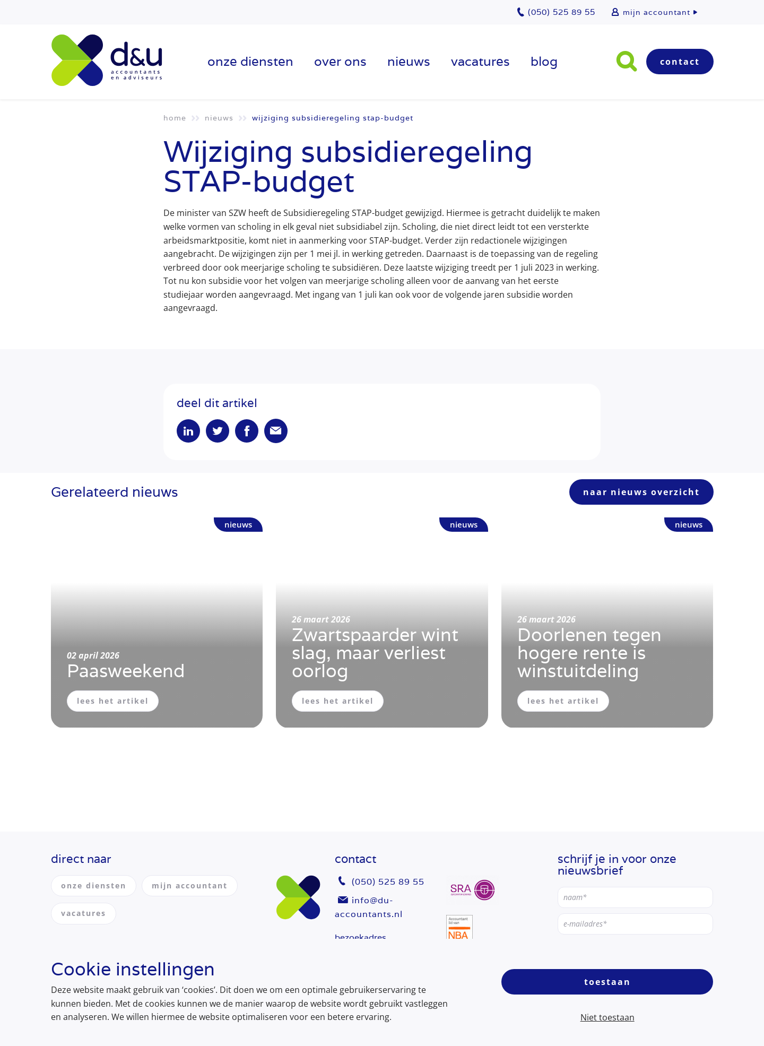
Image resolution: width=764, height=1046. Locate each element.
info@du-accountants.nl (369, 907)
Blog (544, 61)
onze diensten (250, 61)
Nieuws (408, 61)
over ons (340, 61)
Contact (680, 61)
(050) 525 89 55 (388, 881)
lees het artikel (113, 701)
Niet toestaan (607, 1017)
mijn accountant (656, 12)
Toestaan (607, 982)
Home (174, 118)
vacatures (480, 61)
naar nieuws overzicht (641, 492)
